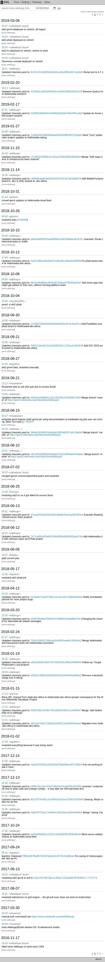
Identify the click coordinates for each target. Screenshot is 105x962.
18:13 (5, 88)
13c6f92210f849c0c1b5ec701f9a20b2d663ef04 (56, 157)
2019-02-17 (10, 104)
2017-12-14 (10, 755)
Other (47, 2)
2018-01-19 (10, 653)
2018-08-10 (10, 445)
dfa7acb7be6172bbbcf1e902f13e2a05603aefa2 (56, 723)
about (98, 959)
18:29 (5, 943)
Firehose (36, 2)
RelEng (25, 2)
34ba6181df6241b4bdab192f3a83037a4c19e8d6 (57, 432)
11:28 (5, 741)
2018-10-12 (10, 252)
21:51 (5, 450)
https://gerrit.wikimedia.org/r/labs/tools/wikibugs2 (33, 400)
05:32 (5, 852)
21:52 (5, 796)
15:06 (5, 574)
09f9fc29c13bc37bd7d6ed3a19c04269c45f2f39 (56, 786)
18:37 (5, 555)
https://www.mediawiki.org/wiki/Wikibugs (53, 916)
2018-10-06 (10, 274)
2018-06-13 (10, 506)
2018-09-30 (10, 315)
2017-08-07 (10, 888)
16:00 (5, 320)
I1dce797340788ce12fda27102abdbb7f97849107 (60, 878)
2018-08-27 (10, 358)
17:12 (5, 707)
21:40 (5, 809)
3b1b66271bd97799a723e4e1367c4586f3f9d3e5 (57, 597)
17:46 (5, 257)
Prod (16, 2)
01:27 (5, 637)
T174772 (92, 878)
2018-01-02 (10, 736)
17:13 (5, 694)
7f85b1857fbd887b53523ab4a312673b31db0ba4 (48, 856)
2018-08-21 (10, 378)
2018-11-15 (10, 148)
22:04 (5, 783)
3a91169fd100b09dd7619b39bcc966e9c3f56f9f (56, 261)
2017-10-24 (10, 825)
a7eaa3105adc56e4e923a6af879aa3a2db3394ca (57, 514)
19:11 (5, 68)
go (59, 8)
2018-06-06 (10, 549)
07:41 (5, 110)
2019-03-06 (10, 20)
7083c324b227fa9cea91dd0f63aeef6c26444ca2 (56, 640)
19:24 (5, 47)
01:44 (5, 197)
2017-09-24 (10, 847)
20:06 (5, 236)
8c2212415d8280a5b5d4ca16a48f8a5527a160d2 (57, 72)
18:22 (5, 533)
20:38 (5, 924)
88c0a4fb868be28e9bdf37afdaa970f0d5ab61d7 (56, 282)
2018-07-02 (10, 467)
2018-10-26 (10, 211)
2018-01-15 (10, 688)
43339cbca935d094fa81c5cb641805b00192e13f (56, 91)
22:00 (5, 364)
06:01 (5, 511)
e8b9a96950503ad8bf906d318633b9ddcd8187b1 (57, 239)
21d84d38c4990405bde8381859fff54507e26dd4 (56, 135)
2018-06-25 (10, 486)
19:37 (5, 26)
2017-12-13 (10, 777)
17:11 (5, 720)
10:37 (5, 472)
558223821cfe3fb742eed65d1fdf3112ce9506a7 (56, 710)
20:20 (5, 153)
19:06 (5, 301)
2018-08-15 (10, 410)
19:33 (5, 36)
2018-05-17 (10, 569)
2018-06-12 (10, 527)
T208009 (22, 219)
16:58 (5, 342)
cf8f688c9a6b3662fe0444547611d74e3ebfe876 (56, 178)
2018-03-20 (10, 610)
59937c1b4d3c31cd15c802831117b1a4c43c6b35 (57, 345)
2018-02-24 (10, 632)
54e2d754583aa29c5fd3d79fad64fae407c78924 (56, 764)
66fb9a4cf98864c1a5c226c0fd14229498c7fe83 (56, 397)
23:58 (5, 131)
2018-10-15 (10, 230)
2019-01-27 (10, 126)
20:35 (5, 659)
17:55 (5, 831)
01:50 (5, 593)
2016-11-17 (10, 938)
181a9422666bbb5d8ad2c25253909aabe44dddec (57, 454)
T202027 (29, 421)
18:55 (5, 874)
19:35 (5, 175)
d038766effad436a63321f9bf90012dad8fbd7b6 (56, 619)
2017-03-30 (10, 908)
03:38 (5, 429)
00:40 (5, 216)
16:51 (5, 894)
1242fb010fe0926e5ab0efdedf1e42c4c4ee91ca (56, 324)
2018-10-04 (10, 295)
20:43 (5, 913)
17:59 (5, 492)
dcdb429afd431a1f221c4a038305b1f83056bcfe (56, 834)
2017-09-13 (10, 869)
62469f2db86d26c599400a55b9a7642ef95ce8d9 (56, 113)
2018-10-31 (10, 191)
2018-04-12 (10, 588)
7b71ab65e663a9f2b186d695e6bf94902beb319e (57, 536)
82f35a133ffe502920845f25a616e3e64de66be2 (56, 675)
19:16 (5, 58)
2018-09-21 (10, 337)
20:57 (5, 416)
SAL (5, 2)
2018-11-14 (10, 169)
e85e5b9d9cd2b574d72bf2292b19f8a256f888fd (56, 662)
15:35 (5, 615)
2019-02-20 (10, 82)
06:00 (5, 279)
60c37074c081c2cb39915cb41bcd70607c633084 (57, 799)
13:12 (5, 383)
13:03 (5, 394)
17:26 (5, 761)
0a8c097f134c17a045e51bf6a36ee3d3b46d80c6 (56, 812)
